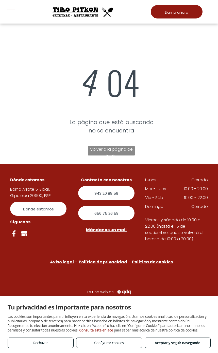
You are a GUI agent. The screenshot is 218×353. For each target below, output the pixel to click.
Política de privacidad (103, 262)
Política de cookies (152, 262)
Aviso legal (62, 262)
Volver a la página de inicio (111, 150)
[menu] (11, 11)
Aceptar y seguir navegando (177, 342)
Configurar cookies (109, 342)
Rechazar (40, 342)
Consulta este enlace (96, 330)
